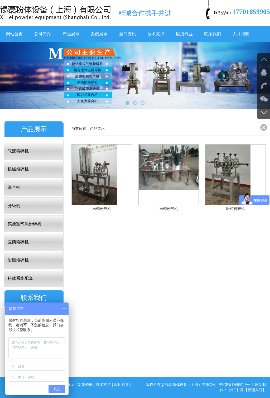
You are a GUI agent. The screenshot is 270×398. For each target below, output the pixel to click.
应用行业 (184, 34)
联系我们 (212, 34)
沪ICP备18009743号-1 (236, 385)
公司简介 (42, 34)
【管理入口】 (255, 390)
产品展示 (70, 34)
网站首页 (14, 34)
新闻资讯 (127, 34)
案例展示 (99, 34)
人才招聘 (241, 34)
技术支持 (155, 34)
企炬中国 (235, 390)
